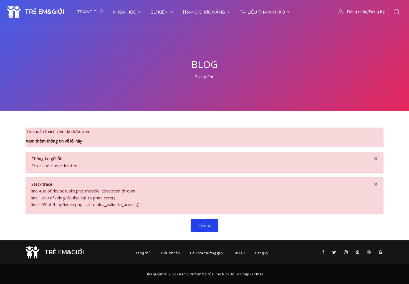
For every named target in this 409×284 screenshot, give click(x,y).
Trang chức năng (206, 12)
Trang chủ (90, 12)
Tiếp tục (204, 225)
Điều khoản (170, 252)
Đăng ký (261, 252)
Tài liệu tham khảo (265, 12)
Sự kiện (162, 12)
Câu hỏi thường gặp (206, 252)
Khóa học (127, 12)
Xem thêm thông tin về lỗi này (54, 141)
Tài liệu (239, 252)
